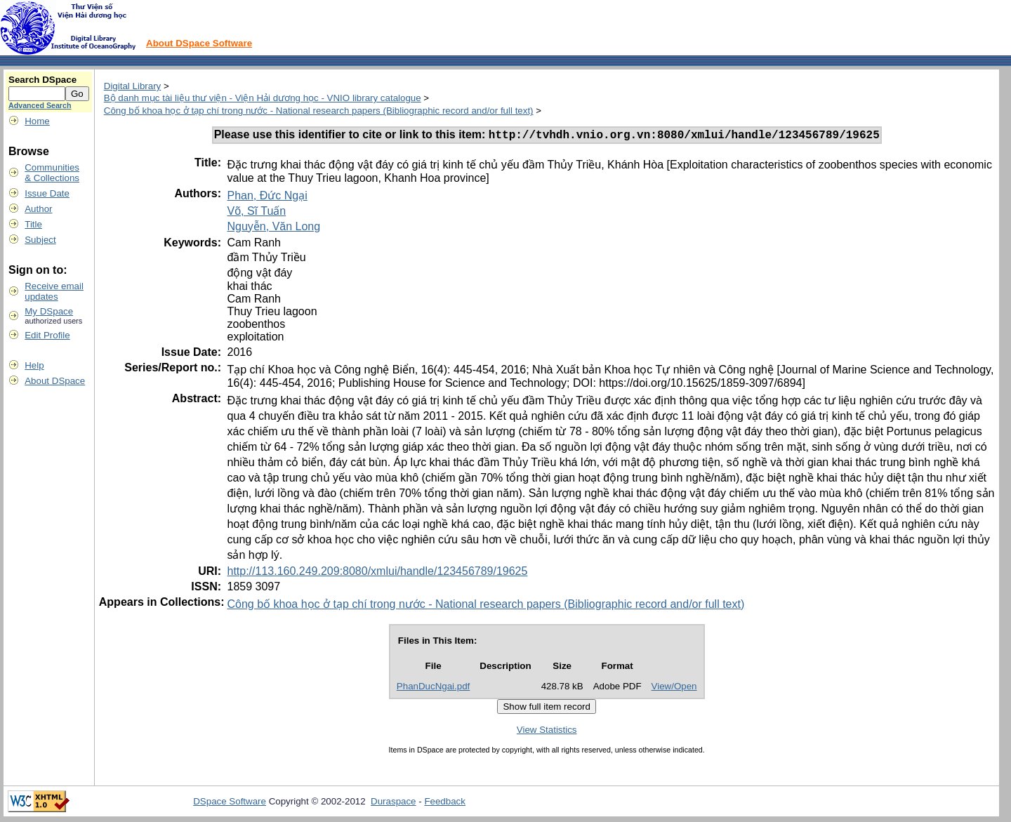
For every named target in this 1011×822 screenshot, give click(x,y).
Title (33, 224)
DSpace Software (229, 803)
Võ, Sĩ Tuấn (256, 213)
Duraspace (393, 803)
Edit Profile (47, 335)
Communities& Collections (52, 172)
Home (37, 121)
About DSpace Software (199, 43)
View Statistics (547, 732)
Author (38, 209)
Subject (40, 239)
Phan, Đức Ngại (267, 198)
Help (34, 365)
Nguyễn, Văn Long (273, 228)
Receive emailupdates (54, 291)
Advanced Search (39, 105)
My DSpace (49, 311)
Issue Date (47, 193)
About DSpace (55, 381)
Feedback (444, 803)
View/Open (674, 688)
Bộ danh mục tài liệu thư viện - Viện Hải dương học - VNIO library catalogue (262, 98)
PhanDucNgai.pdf (433, 688)
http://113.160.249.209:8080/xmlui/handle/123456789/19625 (377, 573)
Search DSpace (42, 79)
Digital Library (132, 86)
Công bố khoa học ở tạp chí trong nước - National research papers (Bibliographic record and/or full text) (319, 110)
